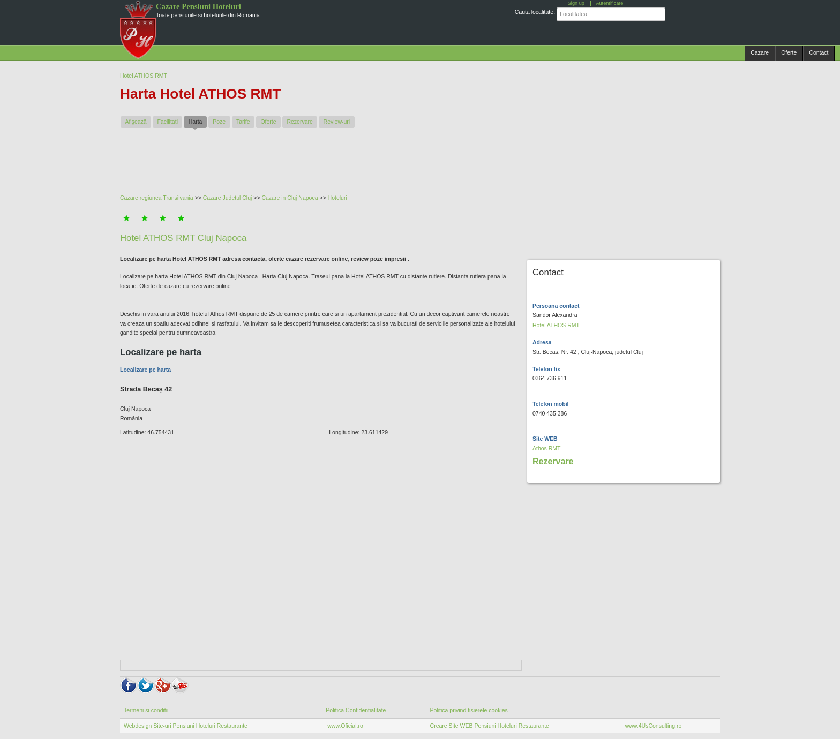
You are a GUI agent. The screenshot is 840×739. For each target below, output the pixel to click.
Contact (818, 52)
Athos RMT (546, 448)
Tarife (243, 121)
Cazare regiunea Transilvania (156, 197)
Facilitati (167, 121)
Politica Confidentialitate (356, 710)
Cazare (760, 52)
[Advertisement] (380, 165)
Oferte (789, 52)
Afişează (135, 121)
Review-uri (337, 121)
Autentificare (609, 3)
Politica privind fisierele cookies (469, 710)
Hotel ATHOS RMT (143, 75)
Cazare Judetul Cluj (227, 197)
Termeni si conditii (146, 710)
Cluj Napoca (302, 197)
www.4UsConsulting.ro (653, 725)
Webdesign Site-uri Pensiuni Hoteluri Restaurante (186, 725)
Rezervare (299, 121)
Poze (219, 121)
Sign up (576, 3)
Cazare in (274, 197)
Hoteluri (337, 197)
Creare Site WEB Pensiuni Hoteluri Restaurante (489, 725)
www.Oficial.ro (344, 725)
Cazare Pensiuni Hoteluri (198, 6)
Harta (198, 121)
